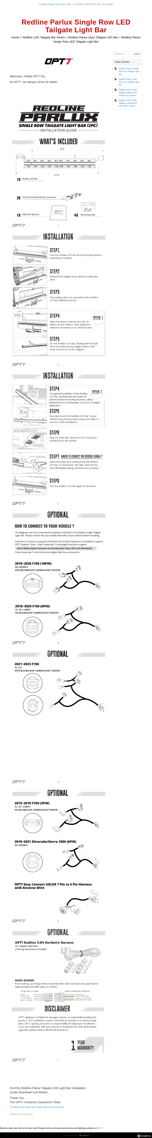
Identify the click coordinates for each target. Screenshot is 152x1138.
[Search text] (122, 53)
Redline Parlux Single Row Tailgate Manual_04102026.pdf (37, 1107)
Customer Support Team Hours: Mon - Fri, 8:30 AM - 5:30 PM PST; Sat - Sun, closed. (76, 4)
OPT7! (100, 1128)
